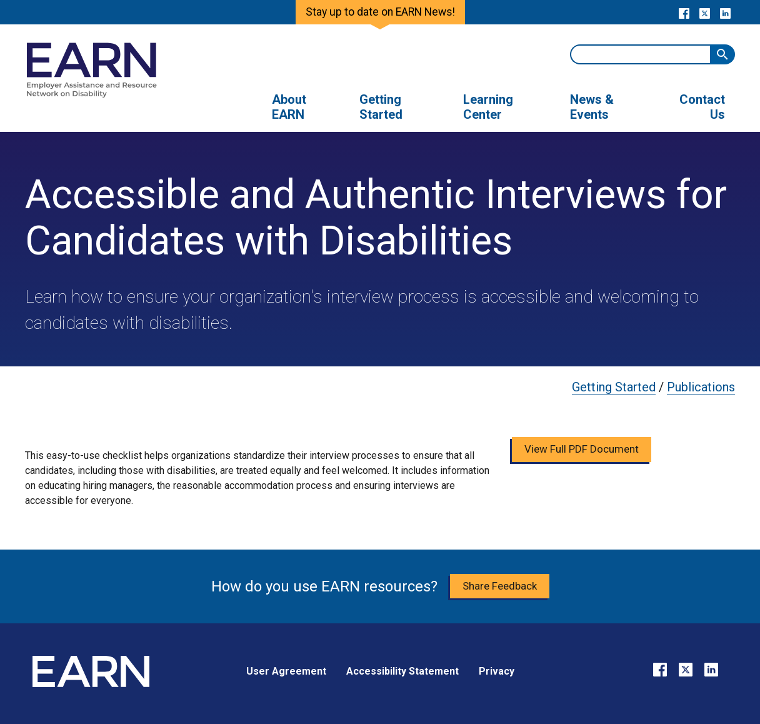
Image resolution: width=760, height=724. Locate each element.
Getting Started (614, 387)
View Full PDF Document (581, 449)
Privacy (496, 671)
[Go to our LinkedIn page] (725, 12)
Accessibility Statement (402, 671)
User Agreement (286, 671)
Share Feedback (499, 586)
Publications (701, 387)
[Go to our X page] (704, 12)
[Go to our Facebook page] (684, 12)
